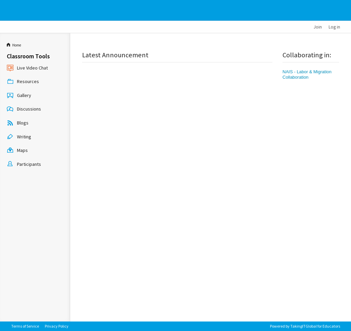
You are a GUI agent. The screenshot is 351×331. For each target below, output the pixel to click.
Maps (17, 151)
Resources (23, 82)
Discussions (24, 109)
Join (318, 27)
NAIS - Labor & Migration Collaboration (307, 74)
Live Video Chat (27, 68)
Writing (19, 137)
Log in (334, 27)
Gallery (19, 96)
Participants (24, 164)
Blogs (17, 123)
